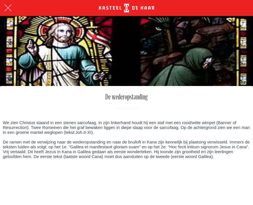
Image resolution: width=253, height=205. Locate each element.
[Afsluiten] (8, 8)
